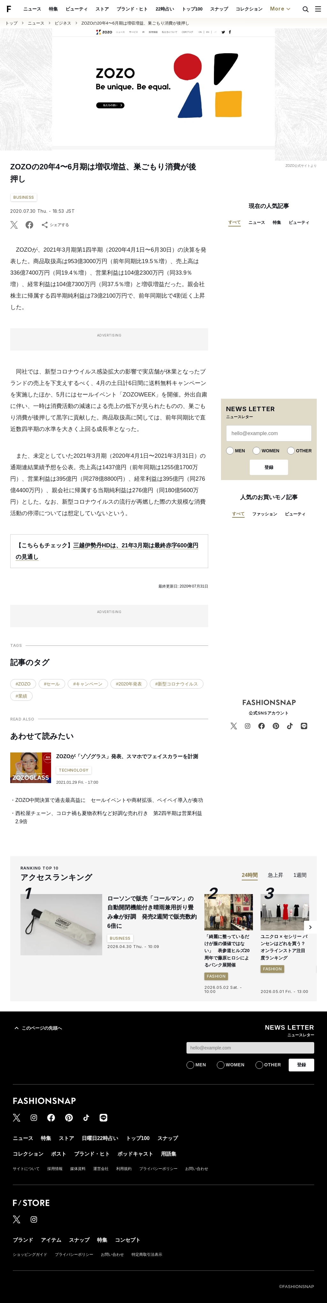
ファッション (264, 514)
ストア (102, 9)
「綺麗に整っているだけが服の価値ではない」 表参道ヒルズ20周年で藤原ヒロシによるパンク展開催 (227, 951)
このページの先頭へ (37, 1028)
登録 (268, 467)
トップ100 (192, 9)
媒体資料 (78, 1168)
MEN (240, 450)
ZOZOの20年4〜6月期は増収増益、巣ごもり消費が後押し (135, 23)
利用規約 (124, 1168)
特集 (53, 9)
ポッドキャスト (135, 1154)
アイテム (51, 1240)
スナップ (219, 9)
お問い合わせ (196, 1168)
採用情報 (55, 1168)
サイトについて (26, 1168)
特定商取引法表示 (147, 1254)
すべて (234, 222)
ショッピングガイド (30, 1254)
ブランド (23, 1240)
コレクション (249, 9)
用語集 (168, 1154)
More (281, 9)
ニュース (32, 9)
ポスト (58, 1154)
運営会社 (101, 1168)
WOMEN (270, 450)
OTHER (304, 450)
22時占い (165, 9)
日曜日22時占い (100, 1138)
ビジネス (63, 23)
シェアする (55, 225)
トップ (11, 23)
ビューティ (76, 9)
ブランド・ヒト (132, 9)
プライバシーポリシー (158, 1168)
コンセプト (128, 1240)
